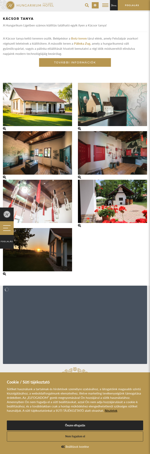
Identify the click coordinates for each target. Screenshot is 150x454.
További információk (75, 62)
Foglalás (7, 241)
